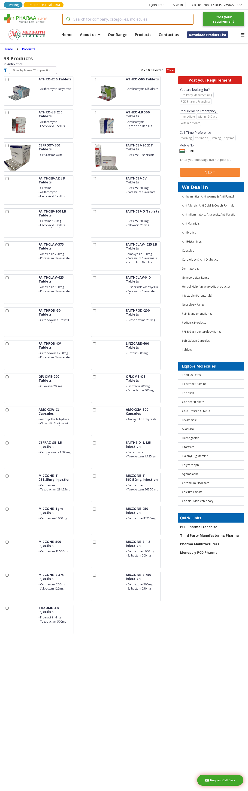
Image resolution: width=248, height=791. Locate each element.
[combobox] (128, 19)
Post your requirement (223, 19)
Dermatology (190, 269)
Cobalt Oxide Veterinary (197, 501)
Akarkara (188, 429)
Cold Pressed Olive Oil (196, 411)
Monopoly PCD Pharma (199, 552)
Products (143, 34)
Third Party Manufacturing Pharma (209, 535)
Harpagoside (190, 438)
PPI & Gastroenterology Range (201, 332)
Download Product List (208, 35)
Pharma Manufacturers (199, 544)
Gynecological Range (195, 278)
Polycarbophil (191, 465)
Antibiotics (189, 232)
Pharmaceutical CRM (44, 5)
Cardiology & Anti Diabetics (200, 260)
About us (90, 34)
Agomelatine (190, 474)
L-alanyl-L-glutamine (195, 456)
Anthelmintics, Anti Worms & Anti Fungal (208, 196)
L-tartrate (188, 447)
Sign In (178, 5)
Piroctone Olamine (194, 384)
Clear (170, 70)
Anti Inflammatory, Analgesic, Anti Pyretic (208, 214)
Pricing (14, 5)
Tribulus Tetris (191, 375)
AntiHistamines (192, 241)
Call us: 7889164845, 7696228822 (217, 5)
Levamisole (189, 420)
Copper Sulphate (193, 402)
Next (210, 172)
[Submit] (68, 19)
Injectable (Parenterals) (197, 296)
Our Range (117, 34)
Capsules (188, 251)
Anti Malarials (191, 223)
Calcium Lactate (192, 492)
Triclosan (188, 393)
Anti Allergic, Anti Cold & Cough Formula (208, 205)
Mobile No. (187, 145)
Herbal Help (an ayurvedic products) (206, 287)
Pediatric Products (194, 323)
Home (67, 34)
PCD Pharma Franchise (198, 527)
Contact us (169, 34)
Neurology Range (193, 305)
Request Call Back (220, 780)
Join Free (156, 4)
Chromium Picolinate (195, 483)
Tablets (187, 350)
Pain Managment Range (197, 314)
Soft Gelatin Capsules (196, 341)
